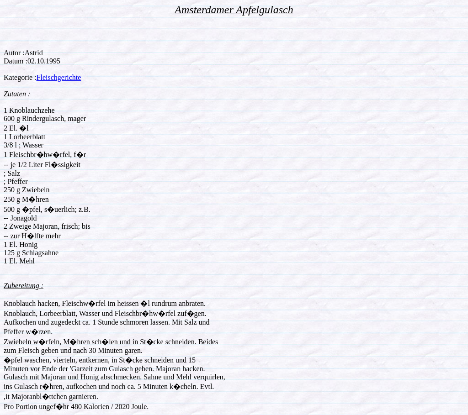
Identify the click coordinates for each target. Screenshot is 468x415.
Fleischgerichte (59, 77)
